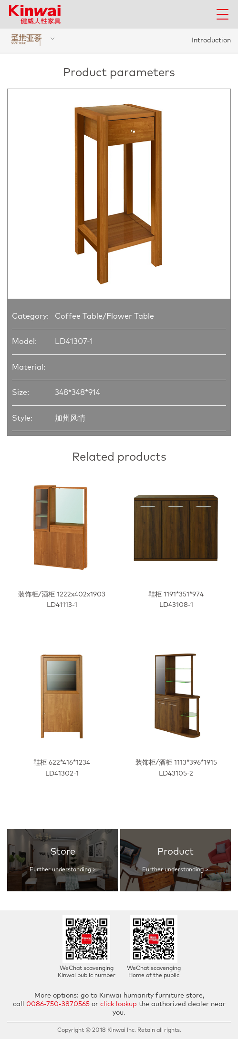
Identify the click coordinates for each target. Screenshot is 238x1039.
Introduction (211, 40)
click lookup (118, 1004)
